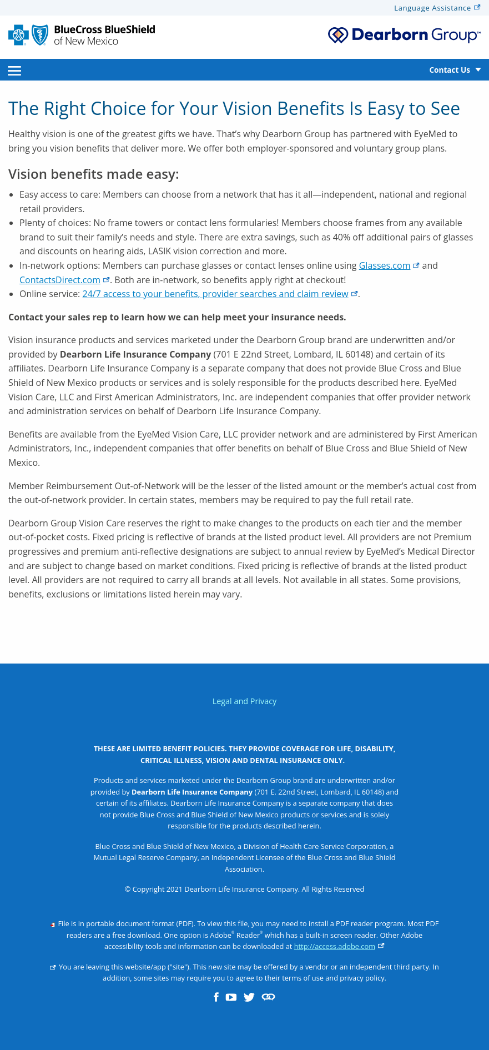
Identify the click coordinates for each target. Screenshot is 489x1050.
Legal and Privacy (245, 701)
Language (437, 8)
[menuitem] (14, 70)
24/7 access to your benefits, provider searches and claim (219, 294)
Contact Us (449, 69)
